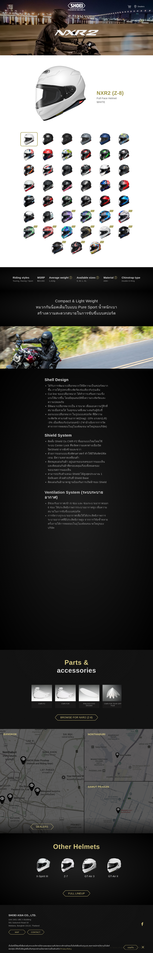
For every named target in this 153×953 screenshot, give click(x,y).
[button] (11, 6)
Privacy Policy (66, 949)
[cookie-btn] (130, 947)
